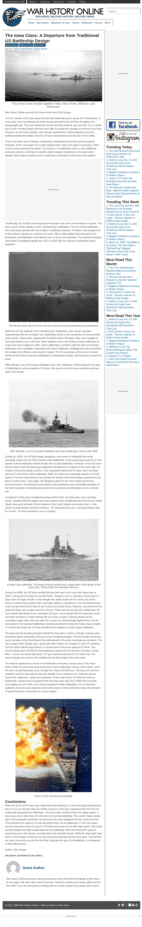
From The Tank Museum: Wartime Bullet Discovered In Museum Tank (121, 270)
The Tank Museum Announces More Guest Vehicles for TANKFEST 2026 (123, 154)
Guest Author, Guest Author (33, 49)
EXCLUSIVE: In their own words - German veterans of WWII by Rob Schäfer (120, 218)
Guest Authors (12, 45)
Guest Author (33, 868)
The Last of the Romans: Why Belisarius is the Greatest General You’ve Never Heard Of (123, 208)
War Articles (43, 23)
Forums (98, 23)
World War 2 (40, 45)
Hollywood (87, 23)
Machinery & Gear (60, 23)
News (31, 23)
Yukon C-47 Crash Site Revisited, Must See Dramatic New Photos (121, 181)
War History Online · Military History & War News (45, 905)
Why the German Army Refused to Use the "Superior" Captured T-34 (121, 280)
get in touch (93, 886)
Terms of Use (58, 2)
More (107, 23)
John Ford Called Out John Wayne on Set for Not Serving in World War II (122, 362)
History (75, 23)
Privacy (83, 2)
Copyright (72, 2)
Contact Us (44, 2)
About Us (33, 2)
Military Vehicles (26, 45)
